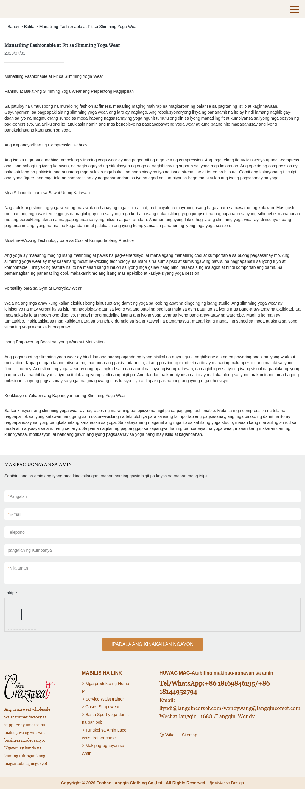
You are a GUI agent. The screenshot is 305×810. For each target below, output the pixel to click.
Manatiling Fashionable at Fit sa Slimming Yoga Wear (88, 26)
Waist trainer (112, 699)
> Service (90, 699)
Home (123, 683)
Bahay (13, 26)
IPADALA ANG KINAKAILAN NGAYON (152, 644)
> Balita (89, 714)
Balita (29, 26)
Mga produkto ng (101, 683)
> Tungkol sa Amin (99, 730)
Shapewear (109, 706)
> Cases (89, 706)
